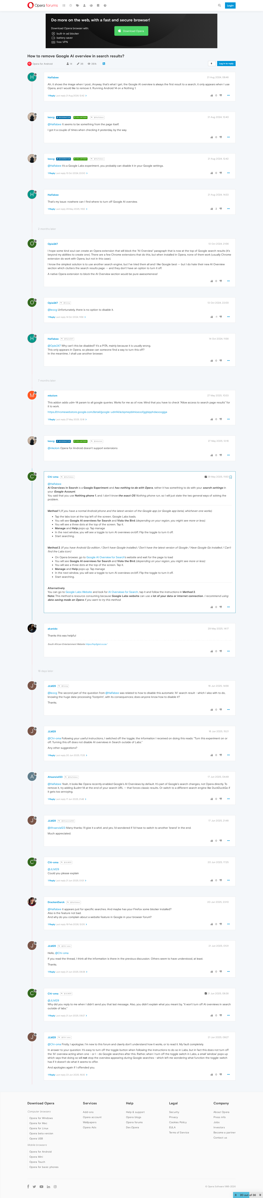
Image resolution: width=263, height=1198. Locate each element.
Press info (220, 1117)
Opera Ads (89, 1127)
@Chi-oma (54, 738)
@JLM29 (66, 862)
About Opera (221, 1112)
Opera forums (134, 1122)
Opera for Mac (38, 1123)
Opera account (92, 1117)
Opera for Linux (38, 1128)
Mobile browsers (37, 1145)
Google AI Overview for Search (105, 557)
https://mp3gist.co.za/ (96, 644)
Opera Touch (37, 1161)
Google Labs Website (79, 591)
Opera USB (36, 1138)
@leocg (65, 303)
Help (129, 1103)
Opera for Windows (41, 1118)
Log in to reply (226, 63)
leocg (51, 117)
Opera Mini (36, 1156)
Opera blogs (133, 1117)
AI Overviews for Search (123, 591)
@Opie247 (67, 339)
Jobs (217, 1122)
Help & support (135, 1112)
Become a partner (225, 1132)
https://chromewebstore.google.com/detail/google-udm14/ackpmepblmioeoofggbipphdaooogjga (107, 411)
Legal (173, 1103)
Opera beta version (41, 1133)
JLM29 (52, 686)
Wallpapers (89, 1122)
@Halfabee (97, 117)
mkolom (52, 395)
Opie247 (53, 243)
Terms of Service (179, 1132)
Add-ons (88, 1112)
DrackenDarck (56, 902)
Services (90, 1103)
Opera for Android (43, 63)
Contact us (220, 1137)
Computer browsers (39, 1111)
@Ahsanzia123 (66, 821)
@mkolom (96, 441)
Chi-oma (53, 476)
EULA (172, 1127)
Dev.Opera (132, 1127)
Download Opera (133, 30)
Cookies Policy (178, 1122)
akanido (53, 628)
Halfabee (53, 77)
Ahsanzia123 (55, 776)
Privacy (173, 1117)
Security (174, 1112)
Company (221, 1103)
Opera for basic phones (44, 1167)
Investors (219, 1127)
